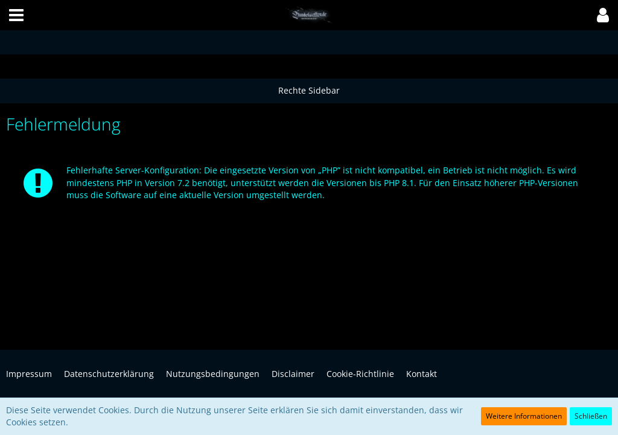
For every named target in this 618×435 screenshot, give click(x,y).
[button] (16, 15)
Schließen (591, 416)
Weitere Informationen (524, 416)
